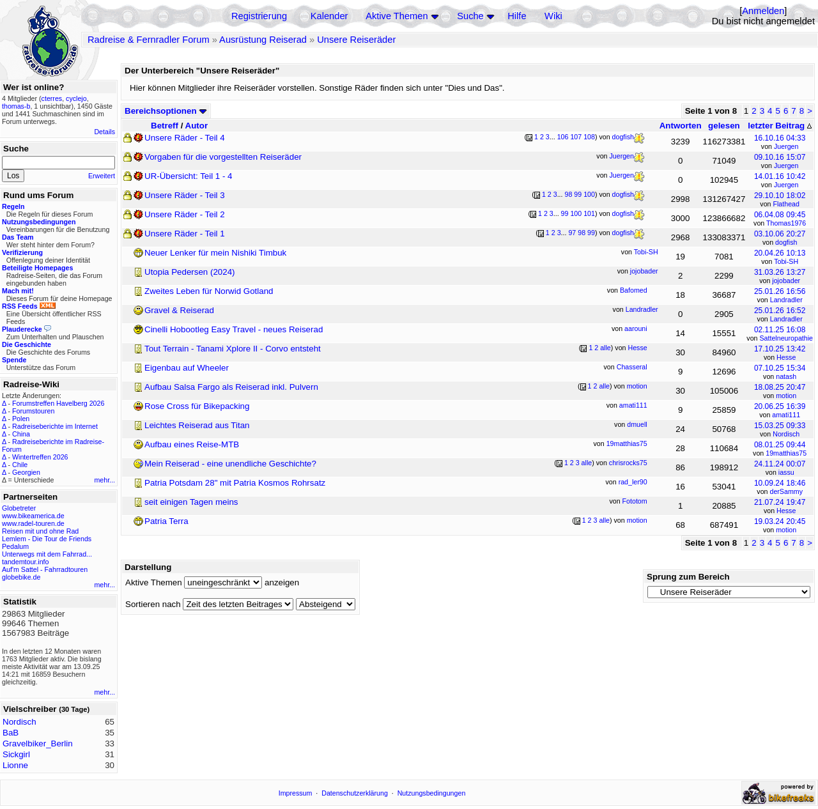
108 (589, 137)
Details (104, 131)
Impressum (296, 793)
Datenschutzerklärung (354, 793)
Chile (19, 464)
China (21, 434)
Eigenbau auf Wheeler (186, 368)
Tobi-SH (786, 261)
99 (578, 194)
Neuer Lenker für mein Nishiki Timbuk (215, 253)
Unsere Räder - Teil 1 (184, 233)
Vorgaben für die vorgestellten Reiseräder (223, 157)
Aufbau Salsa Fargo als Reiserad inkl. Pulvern (231, 387)
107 (576, 137)
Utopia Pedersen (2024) (189, 272)
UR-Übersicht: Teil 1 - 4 (188, 176)
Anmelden (763, 11)
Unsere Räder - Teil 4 (184, 138)
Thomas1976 (786, 223)
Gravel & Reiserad (179, 310)
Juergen (786, 146)
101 (589, 213)
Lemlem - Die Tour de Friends (46, 539)
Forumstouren (33, 411)
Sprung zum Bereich (688, 577)
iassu (786, 472)
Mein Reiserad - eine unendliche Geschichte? (230, 463)
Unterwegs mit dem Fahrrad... (47, 554)
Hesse (786, 357)
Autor (196, 125)
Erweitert (101, 176)
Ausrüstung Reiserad (263, 40)
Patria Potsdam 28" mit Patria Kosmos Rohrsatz (234, 483)
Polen (20, 418)
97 (572, 232)
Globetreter (19, 508)
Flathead (786, 204)
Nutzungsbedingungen (431, 793)
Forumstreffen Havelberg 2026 (58, 403)
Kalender (329, 16)
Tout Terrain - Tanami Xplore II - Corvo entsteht (232, 348)
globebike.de (21, 577)
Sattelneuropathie (786, 338)
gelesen (724, 125)
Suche (470, 16)
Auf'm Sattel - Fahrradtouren (45, 569)
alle (605, 347)
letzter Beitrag (780, 125)
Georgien (26, 472)
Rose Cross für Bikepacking (196, 406)
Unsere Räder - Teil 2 (184, 214)
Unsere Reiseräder (356, 40)
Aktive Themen (397, 16)
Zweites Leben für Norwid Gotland (209, 291)
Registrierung (259, 16)
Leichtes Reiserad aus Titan (196, 425)
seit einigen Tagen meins (191, 502)
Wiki (553, 16)
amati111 (786, 415)
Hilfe (516, 16)
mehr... (104, 480)
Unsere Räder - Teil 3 (184, 195)
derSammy (786, 491)
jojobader (786, 280)
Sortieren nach (153, 604)
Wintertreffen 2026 (40, 457)
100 (589, 194)
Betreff (164, 125)
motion (786, 395)
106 (563, 137)
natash (786, 376)
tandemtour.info (25, 562)
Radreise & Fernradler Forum (149, 40)
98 (568, 194)
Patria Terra (166, 521)
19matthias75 (786, 453)
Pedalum (15, 546)
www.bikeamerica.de (33, 516)
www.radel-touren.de (33, 523)
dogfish (786, 242)
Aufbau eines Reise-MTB (191, 444)
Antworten (681, 125)
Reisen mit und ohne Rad (40, 531)
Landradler (786, 300)
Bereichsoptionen (166, 111)
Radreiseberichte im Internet (55, 426)
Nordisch (786, 434)
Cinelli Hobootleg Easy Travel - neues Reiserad (233, 329)
